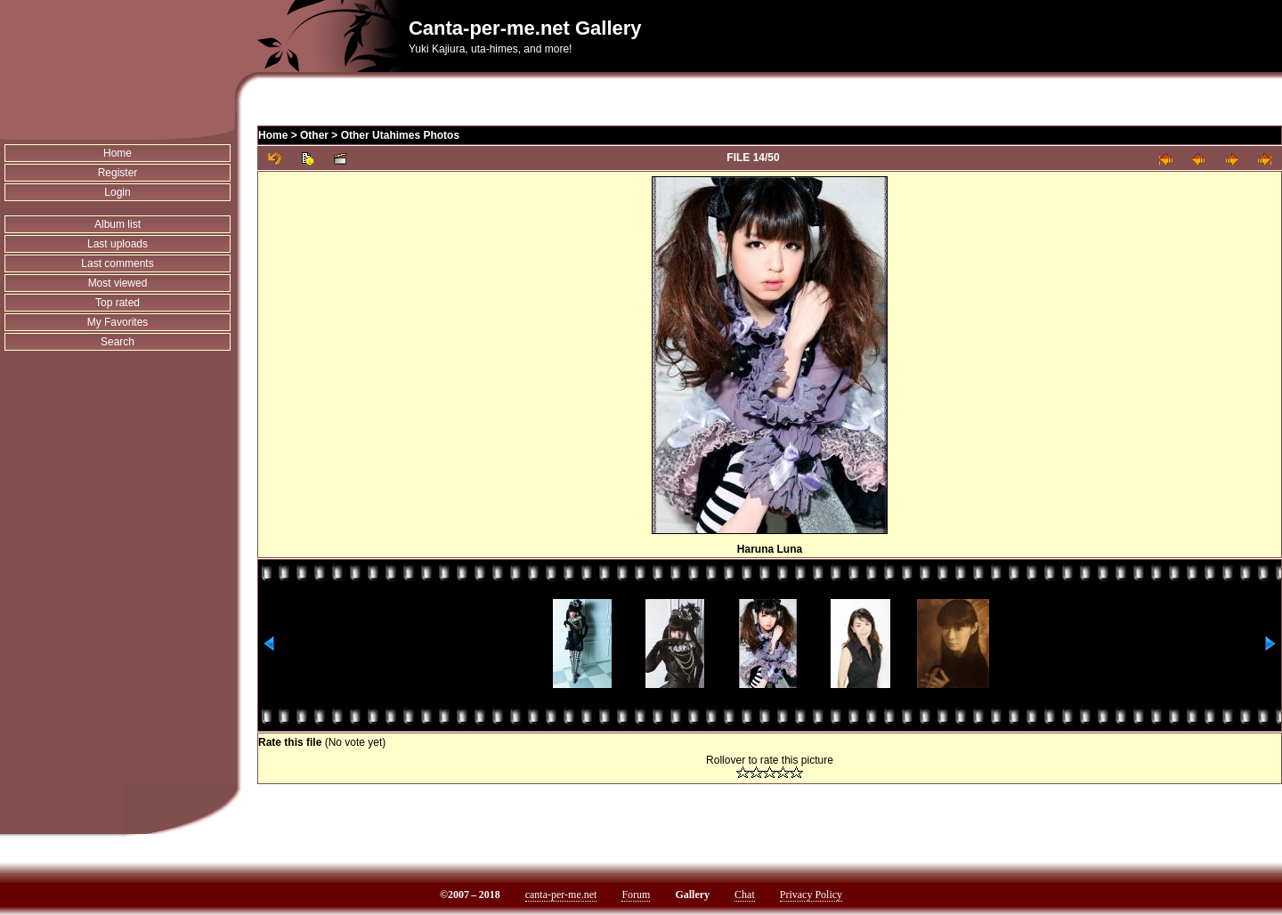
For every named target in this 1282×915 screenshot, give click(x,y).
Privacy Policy (811, 894)
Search (117, 342)
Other (314, 135)
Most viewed (118, 283)
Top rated (117, 302)
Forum (635, 894)
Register (118, 172)
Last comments (117, 263)
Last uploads (117, 244)
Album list (117, 224)
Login (117, 192)
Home (117, 153)
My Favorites (118, 322)
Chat (744, 894)
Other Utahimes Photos (400, 135)
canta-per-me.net (561, 894)
